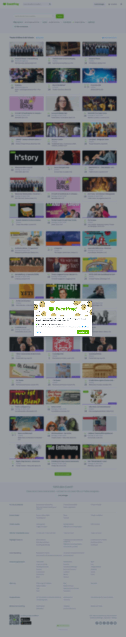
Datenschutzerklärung (84, 327)
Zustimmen (83, 332)
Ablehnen (39, 332)
